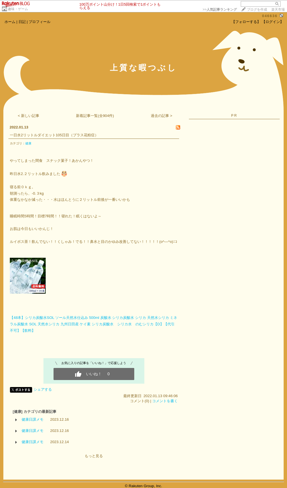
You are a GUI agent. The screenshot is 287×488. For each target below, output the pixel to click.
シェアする (43, 389)
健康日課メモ (32, 419)
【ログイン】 (273, 22)
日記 (22, 22)
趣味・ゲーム (18, 9)
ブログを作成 (257, 9)
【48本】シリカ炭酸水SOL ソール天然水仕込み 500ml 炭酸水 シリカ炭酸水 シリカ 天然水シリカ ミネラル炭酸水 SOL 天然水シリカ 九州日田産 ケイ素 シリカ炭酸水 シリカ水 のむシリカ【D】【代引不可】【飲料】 (93, 324)
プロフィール (39, 22)
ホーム (9, 22)
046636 (269, 16)
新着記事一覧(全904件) (95, 116)
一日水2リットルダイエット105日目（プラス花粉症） (54, 135)
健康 (28, 143)
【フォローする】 (246, 22)
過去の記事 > (161, 116)
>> (220, 9)
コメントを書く (165, 401)
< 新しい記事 (29, 116)
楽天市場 (278, 9)
